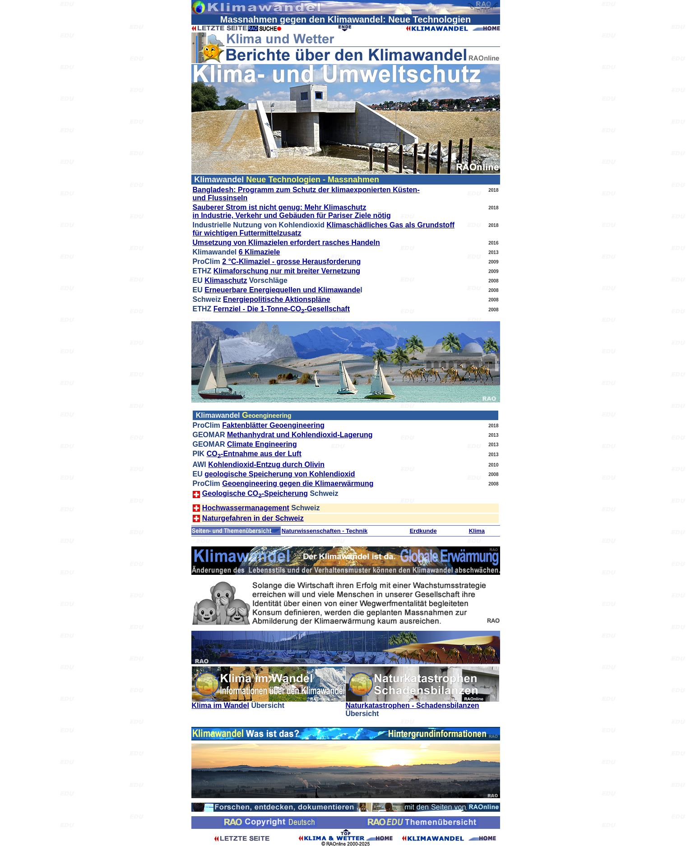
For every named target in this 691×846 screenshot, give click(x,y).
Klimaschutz (225, 280)
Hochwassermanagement (245, 508)
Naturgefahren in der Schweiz (253, 518)
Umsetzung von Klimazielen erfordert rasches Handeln (286, 242)
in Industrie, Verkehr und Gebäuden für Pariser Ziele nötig (292, 215)
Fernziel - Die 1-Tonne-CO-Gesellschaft (281, 309)
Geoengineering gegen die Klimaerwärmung (297, 483)
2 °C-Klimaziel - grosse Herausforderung (291, 261)
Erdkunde (423, 530)
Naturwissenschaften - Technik (324, 530)
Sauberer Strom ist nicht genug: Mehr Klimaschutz (279, 207)
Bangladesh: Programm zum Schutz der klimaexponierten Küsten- (306, 190)
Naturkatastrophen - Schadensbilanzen (412, 705)
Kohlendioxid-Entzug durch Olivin (266, 464)
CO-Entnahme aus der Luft (254, 454)
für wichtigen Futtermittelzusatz (247, 233)
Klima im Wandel (220, 705)
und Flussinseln (220, 198)
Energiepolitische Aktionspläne (276, 299)
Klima (477, 530)
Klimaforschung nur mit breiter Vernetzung (286, 271)
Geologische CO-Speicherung (255, 493)
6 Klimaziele (259, 252)
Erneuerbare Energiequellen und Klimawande (282, 290)
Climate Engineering (262, 444)
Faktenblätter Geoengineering (273, 425)
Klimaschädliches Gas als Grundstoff (390, 225)
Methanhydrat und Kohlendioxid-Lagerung (300, 435)
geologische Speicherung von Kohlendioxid (279, 474)
